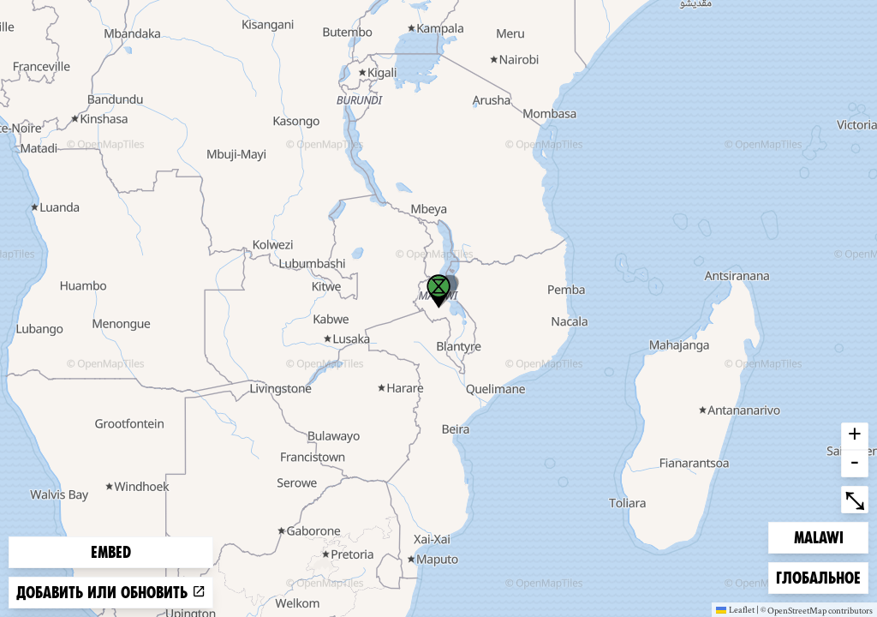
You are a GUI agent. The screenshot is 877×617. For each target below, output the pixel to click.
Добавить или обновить (111, 593)
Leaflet (735, 609)
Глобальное (818, 576)
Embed (111, 552)
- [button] (855, 463)
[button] (438, 291)
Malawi (821, 536)
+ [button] (855, 436)
